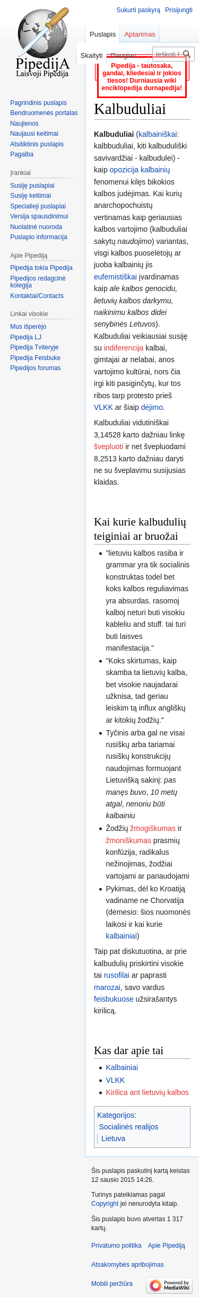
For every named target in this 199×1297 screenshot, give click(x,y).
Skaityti (87, 55)
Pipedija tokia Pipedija (41, 267)
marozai (107, 987)
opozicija (124, 169)
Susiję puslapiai (32, 185)
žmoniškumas (128, 840)
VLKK (103, 407)
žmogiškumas (153, 828)
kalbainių (155, 169)
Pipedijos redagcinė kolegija (38, 282)
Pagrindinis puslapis (38, 103)
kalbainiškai (158, 134)
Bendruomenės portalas (43, 113)
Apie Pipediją (166, 1245)
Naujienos (24, 123)
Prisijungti (179, 10)
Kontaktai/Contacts (37, 296)
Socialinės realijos (129, 1127)
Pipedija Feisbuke (35, 358)
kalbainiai (121, 936)
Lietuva (113, 1138)
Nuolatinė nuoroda (36, 227)
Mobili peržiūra (112, 1283)
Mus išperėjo (28, 326)
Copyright (104, 1203)
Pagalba (21, 154)
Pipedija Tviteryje (34, 347)
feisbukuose (114, 999)
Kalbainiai (122, 1067)
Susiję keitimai (30, 195)
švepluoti (108, 446)
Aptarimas (139, 34)
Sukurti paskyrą (138, 10)
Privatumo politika (116, 1245)
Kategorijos (115, 1115)
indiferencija (124, 348)
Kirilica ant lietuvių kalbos (147, 1092)
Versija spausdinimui (39, 216)
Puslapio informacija (38, 237)
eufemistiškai (115, 277)
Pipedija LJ (25, 337)
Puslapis (103, 34)
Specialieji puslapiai (38, 206)
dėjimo (152, 407)
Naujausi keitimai (34, 133)
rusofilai (116, 975)
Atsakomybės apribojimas (127, 1264)
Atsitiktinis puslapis (37, 144)
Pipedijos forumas (35, 368)
